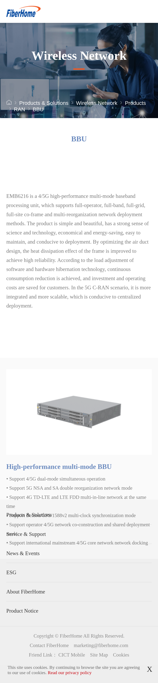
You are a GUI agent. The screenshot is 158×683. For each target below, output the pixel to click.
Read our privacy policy (70, 672)
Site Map (99, 655)
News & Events (23, 553)
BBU (38, 110)
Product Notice (22, 611)
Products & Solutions (43, 103)
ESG (11, 572)
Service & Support (26, 534)
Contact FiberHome (49, 645)
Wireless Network (96, 103)
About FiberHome (25, 592)
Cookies (121, 655)
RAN (19, 110)
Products (135, 103)
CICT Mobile (71, 655)
